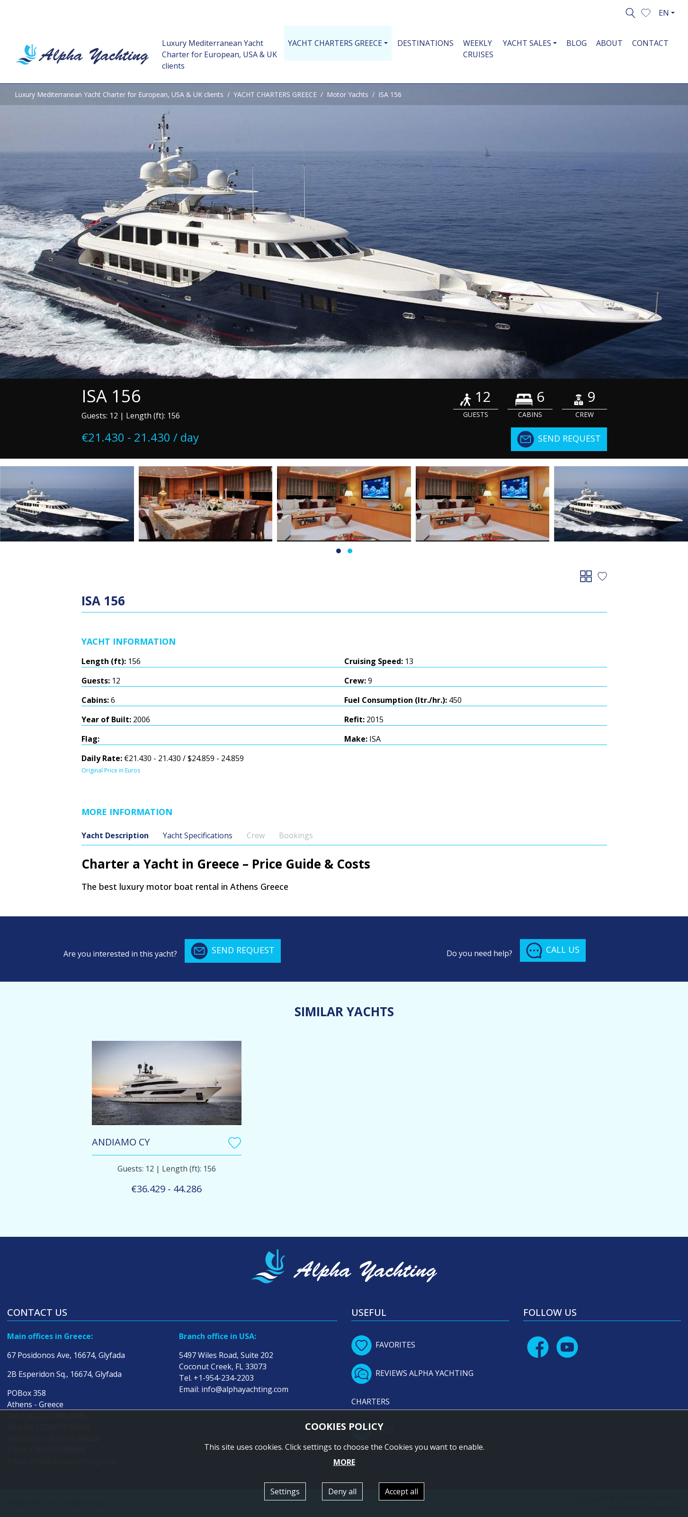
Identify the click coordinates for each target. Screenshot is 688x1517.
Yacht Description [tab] (115, 835)
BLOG (576, 43)
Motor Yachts (347, 94)
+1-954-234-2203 (224, 1378)
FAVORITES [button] (383, 1345)
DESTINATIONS (425, 43)
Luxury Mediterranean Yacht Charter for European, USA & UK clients (219, 54)
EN (664, 13)
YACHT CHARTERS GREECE (275, 94)
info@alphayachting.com (244, 1389)
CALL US (553, 950)
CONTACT (650, 43)
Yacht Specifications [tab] (197, 835)
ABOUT (609, 43)
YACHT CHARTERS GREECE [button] (335, 43)
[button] (646, 12)
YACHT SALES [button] (527, 43)
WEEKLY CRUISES (478, 49)
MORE (344, 1462)
